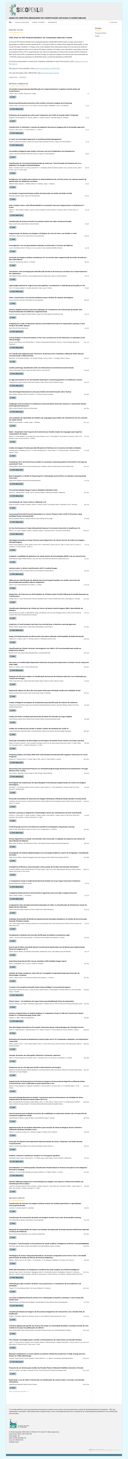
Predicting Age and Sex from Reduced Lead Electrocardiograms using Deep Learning (41, 827)
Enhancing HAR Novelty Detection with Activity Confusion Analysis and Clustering (40, 103)
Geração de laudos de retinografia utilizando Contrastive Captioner (34, 1055)
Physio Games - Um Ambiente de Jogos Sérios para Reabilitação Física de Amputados (41, 1001)
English (97, 36)
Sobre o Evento (38, 22)
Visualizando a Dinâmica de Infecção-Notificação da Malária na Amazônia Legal (39, 935)
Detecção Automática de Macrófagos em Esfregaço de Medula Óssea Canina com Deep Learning (46, 741)
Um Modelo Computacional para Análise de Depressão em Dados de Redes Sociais (40, 193)
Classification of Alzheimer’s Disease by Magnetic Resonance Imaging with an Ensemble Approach (47, 127)
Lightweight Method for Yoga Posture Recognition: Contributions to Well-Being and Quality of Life (47, 285)
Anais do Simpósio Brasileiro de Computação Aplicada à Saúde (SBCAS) (47, 18)
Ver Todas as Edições (18, 1391)
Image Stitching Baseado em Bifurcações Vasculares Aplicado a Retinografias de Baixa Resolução (46, 636)
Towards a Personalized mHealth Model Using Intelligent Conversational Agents (39, 987)
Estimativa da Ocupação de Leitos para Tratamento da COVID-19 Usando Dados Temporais (43, 115)
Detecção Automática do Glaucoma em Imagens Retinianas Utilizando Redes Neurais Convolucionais (47, 799)
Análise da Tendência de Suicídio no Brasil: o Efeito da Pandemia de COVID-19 (38, 729)
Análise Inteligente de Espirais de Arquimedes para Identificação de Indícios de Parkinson (43, 702)
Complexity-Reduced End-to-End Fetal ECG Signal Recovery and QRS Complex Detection (43, 893)
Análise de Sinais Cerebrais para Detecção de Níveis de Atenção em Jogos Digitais (40, 716)
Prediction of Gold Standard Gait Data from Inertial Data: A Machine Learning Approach (42, 624)
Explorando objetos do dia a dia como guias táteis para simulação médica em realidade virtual (44, 690)
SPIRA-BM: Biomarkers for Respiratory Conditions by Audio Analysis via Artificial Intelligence (44, 1270)
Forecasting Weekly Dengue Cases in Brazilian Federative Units (33, 490)
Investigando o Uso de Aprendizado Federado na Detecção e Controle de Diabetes (41, 245)
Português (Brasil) (100, 33)
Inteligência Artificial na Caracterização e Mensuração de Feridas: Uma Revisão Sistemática (44, 867)
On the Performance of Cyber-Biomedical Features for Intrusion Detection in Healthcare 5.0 (44, 528)
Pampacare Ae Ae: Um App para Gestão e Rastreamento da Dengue (35, 1067)
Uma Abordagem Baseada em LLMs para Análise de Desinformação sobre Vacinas (40, 392)
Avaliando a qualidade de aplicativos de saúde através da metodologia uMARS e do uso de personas (47, 556)
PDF (13, 97)
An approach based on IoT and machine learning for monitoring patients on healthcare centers (45, 380)
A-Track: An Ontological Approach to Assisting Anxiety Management (35, 139)
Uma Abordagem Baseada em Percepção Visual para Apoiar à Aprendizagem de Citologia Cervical (46, 1027)
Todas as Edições (22, 22)
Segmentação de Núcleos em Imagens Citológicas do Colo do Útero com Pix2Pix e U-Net (43, 233)
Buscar (114, 22)
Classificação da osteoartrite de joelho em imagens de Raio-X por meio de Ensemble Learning (45, 1217)
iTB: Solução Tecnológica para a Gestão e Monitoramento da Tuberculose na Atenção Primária (45, 1340)
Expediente (52, 22)
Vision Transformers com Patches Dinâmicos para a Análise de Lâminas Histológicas (41, 297)
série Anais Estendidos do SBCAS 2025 (47, 68)
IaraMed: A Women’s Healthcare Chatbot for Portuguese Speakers (34, 1155)
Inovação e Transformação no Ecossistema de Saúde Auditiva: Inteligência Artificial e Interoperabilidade (49, 1244)
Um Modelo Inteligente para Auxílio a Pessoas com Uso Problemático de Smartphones (42, 151)
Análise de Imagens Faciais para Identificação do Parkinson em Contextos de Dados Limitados (45, 448)
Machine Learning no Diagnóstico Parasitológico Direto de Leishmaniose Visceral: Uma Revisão (45, 813)
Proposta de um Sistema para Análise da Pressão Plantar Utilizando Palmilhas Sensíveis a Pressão (46, 1368)
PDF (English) (17, 109)
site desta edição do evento (50, 73)
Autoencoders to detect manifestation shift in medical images (33, 568)
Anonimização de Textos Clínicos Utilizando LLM (27, 502)
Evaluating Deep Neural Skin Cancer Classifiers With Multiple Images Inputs (38, 961)
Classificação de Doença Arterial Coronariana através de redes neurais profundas (40, 221)
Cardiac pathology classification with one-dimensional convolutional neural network (41, 368)
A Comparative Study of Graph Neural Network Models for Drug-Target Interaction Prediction (44, 881)
